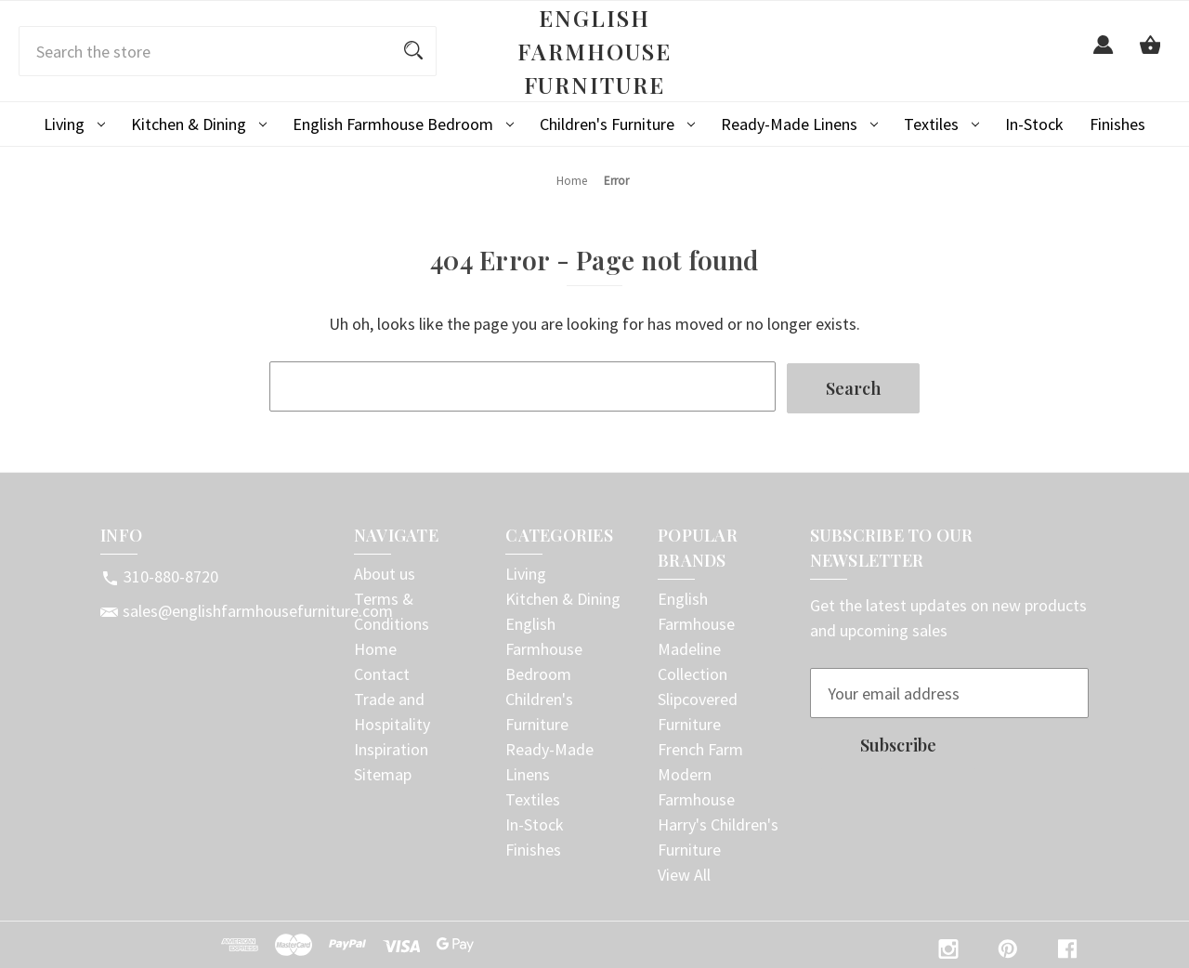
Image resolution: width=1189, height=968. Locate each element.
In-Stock (1034, 124)
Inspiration (391, 747)
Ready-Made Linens (799, 124)
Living (74, 124)
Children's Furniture (617, 124)
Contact (382, 672)
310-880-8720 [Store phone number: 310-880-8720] (171, 574)
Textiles (941, 124)
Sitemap (383, 772)
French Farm (700, 747)
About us (384, 571)
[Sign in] (1104, 55)
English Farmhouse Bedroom (403, 124)
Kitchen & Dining (199, 124)
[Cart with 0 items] (1150, 55)
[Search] (413, 51)
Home (375, 647)
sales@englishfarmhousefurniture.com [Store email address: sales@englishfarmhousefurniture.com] (258, 609)
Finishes (1117, 124)
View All (684, 872)
